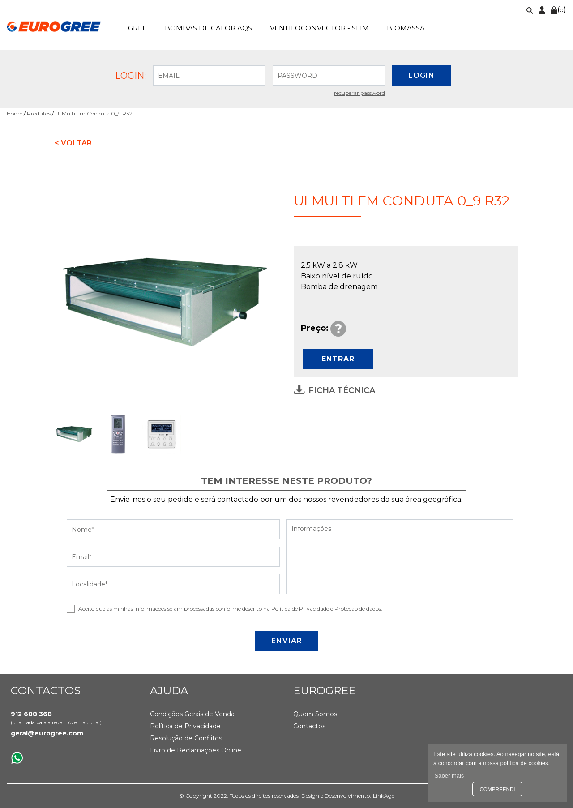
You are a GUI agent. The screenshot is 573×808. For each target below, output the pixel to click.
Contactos (309, 726)
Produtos (39, 113)
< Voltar (73, 143)
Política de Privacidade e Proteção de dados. (326, 608)
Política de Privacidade (185, 726)
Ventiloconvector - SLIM (319, 28)
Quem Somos (315, 714)
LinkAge (383, 795)
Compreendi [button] (497, 789)
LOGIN (421, 75)
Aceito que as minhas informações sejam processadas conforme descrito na (230, 608)
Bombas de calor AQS (208, 28)
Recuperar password (359, 93)
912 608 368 (31, 714)
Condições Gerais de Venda (192, 714)
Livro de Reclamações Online (195, 750)
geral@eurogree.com (47, 733)
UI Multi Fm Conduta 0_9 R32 (94, 113)
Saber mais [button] (449, 775)
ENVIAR (286, 641)
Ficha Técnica (334, 390)
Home (14, 113)
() (558, 9)
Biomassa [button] (406, 28)
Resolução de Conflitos (186, 738)
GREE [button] (137, 28)
